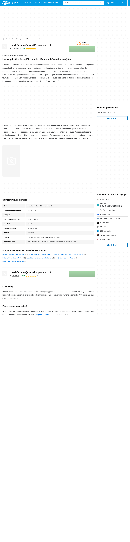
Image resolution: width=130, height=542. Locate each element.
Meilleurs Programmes (48, 3)
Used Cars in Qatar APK (30, 45)
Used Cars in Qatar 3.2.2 (106, 112)
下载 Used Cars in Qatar (65, 258)
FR (124, 3)
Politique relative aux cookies (31, 454)
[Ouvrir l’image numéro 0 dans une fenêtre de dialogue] (11, 161)
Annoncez (24, 450)
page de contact (42, 315)
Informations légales (73, 454)
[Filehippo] (10, 3)
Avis (35, 3)
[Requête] (83, 3)
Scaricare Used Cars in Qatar (39, 254)
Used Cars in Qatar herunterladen (39, 258)
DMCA (85, 454)
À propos (5, 450)
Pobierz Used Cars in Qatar (12, 258)
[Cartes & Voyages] (17, 39)
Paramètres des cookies (100, 454)
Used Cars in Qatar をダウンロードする (68, 254)
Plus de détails (112, 118)
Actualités (27, 3)
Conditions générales (10, 454)
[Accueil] (3, 39)
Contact (14, 450)
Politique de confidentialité (53, 454)
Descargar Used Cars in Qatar (13, 254)
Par (14, 48)
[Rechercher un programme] (100, 3)
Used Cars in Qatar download (13, 261)
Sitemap (33, 450)
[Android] (8, 39)
